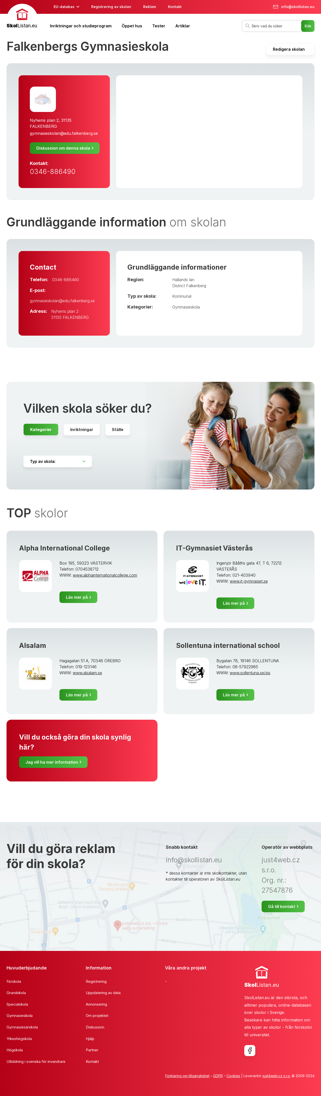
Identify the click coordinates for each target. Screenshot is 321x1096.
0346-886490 (52, 171)
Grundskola (16, 992)
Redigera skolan (289, 49)
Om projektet (97, 1015)
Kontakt (175, 7)
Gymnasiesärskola (22, 1027)
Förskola (14, 981)
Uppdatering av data (103, 992)
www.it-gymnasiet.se (249, 581)
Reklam (149, 7)
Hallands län (183, 279)
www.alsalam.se (87, 672)
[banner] (22, 17)
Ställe (117, 429)
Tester (158, 25)
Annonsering (96, 1004)
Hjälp (90, 1038)
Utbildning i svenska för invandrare (36, 1061)
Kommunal (181, 296)
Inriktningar (81, 429)
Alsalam (32, 645)
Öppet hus (132, 25)
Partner (92, 1050)
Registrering (96, 981)
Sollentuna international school (228, 645)
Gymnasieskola (186, 307)
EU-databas (64, 7)
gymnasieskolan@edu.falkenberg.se (64, 133)
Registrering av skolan (111, 7)
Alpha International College (64, 548)
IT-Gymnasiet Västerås (214, 548)
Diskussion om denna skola (63, 148)
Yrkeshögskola (19, 1038)
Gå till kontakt (281, 906)
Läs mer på (77, 597)
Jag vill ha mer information (52, 762)
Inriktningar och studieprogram (81, 25)
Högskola (15, 1050)
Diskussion (95, 1027)
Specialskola (17, 1004)
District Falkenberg (189, 285)
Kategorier (41, 429)
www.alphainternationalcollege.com (105, 575)
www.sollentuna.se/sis (250, 672)
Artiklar (182, 25)
